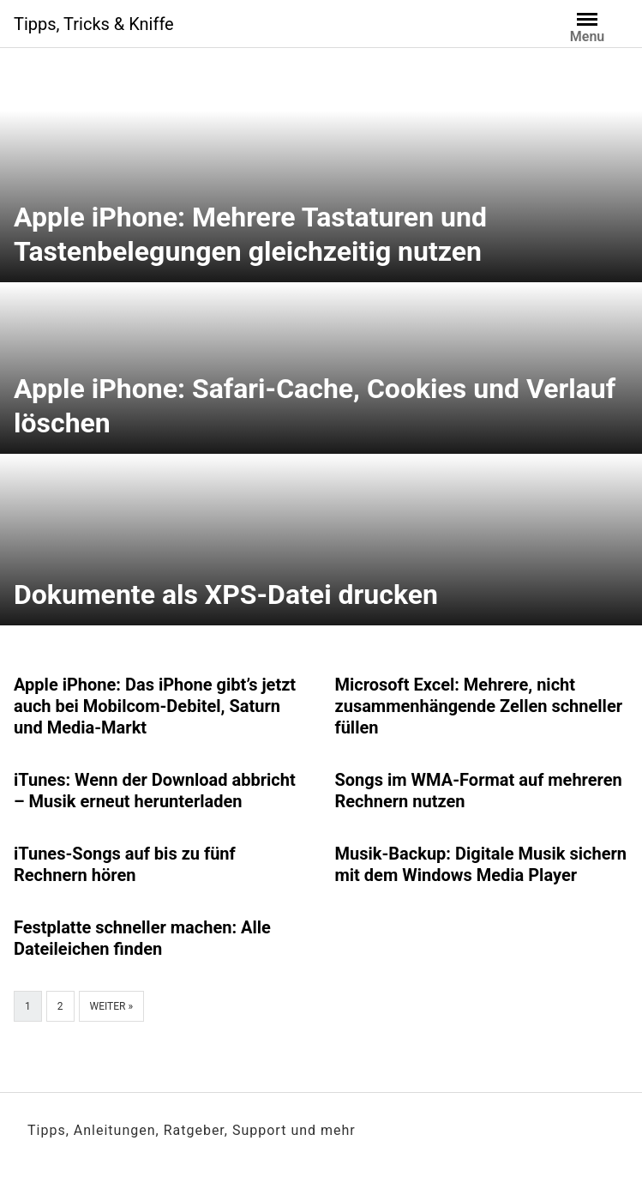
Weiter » (112, 1006)
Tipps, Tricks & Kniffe (94, 24)
